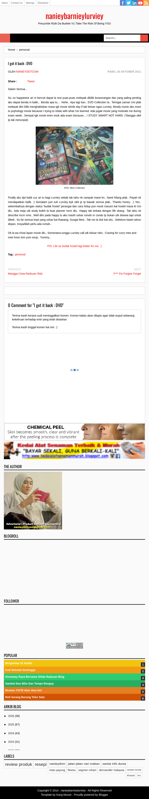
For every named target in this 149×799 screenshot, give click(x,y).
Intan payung (57, 770)
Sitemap (30, 3)
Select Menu (5, 38)
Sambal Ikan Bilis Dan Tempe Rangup (29, 683)
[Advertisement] (74, 568)
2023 (11, 741)
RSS (146, 3)
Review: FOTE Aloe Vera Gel (23, 690)
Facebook (123, 3)
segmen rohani (87, 770)
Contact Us (16, 3)
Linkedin (134, 3)
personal (20, 254)
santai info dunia (114, 764)
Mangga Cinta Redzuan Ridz (25, 273)
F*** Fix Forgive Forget (127, 273)
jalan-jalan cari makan (84, 764)
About (5, 3)
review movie (134, 770)
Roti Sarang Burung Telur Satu (25, 697)
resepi (41, 764)
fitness (71, 770)
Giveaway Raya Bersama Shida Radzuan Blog (34, 676)
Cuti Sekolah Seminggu (20, 669)
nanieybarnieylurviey (74, 15)
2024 (11, 733)
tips (139, 775)
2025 (11, 724)
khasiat (131, 775)
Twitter (129, 3)
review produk (18, 764)
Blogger (103, 794)
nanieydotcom (27, 71)
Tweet (30, 81)
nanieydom (57, 764)
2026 (11, 715)
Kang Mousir (64, 794)
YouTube (140, 3)
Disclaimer (43, 3)
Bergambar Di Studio (18, 663)
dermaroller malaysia (111, 770)
